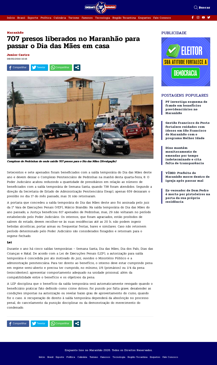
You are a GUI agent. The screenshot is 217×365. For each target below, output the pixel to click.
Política (46, 18)
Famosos (87, 18)
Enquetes (144, 18)
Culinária (60, 18)
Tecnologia (102, 18)
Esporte (33, 18)
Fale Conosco (162, 18)
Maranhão (15, 32)
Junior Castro (18, 54)
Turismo (73, 18)
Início (11, 18)
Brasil (21, 18)
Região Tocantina (124, 18)
